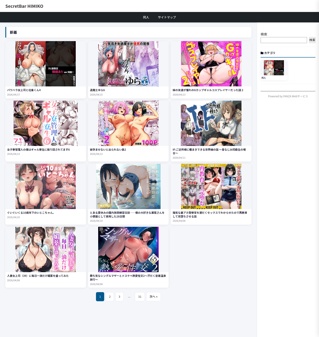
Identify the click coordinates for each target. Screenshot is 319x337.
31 (140, 296)
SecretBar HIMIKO (24, 6)
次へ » (154, 296)
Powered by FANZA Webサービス (288, 96)
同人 (146, 17)
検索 (264, 34)
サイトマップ (167, 17)
